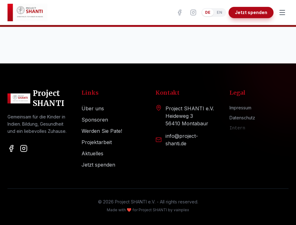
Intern (237, 128)
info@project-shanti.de (181, 140)
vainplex (181, 210)
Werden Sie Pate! (101, 131)
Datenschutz (242, 117)
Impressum (240, 107)
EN (219, 12)
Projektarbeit (96, 142)
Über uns (92, 108)
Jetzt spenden (251, 12)
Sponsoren (94, 120)
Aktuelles (92, 153)
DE (207, 12)
